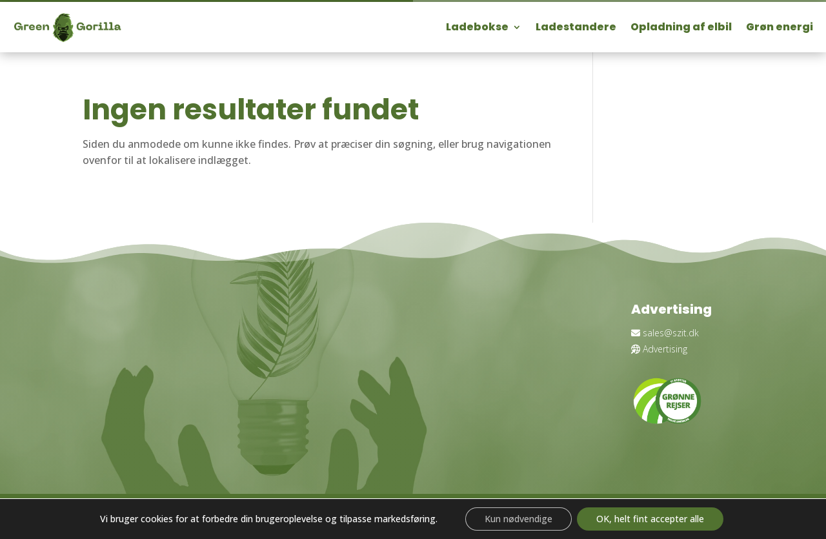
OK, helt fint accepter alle (650, 519)
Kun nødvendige (518, 519)
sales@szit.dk (665, 333)
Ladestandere (576, 26)
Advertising (659, 349)
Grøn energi (779, 26)
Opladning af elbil (681, 26)
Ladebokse (477, 26)
